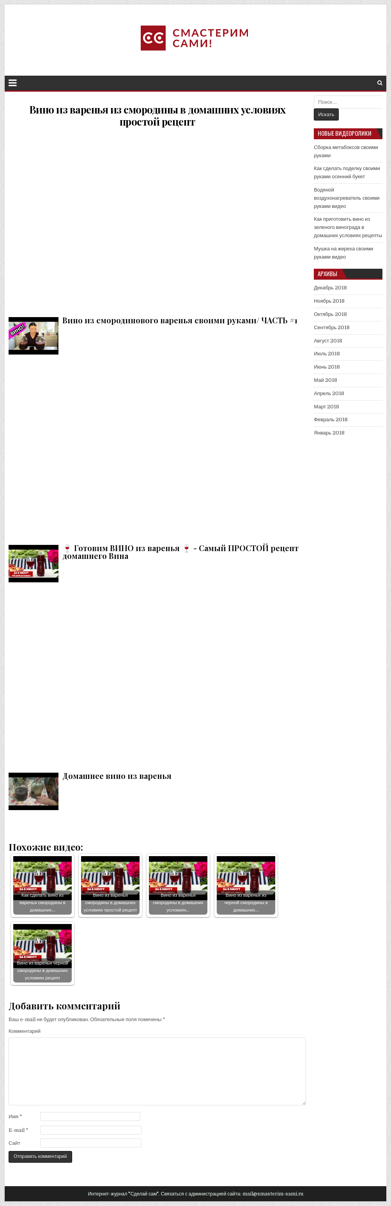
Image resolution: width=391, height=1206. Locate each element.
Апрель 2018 (329, 393)
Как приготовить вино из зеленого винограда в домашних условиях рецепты (348, 227)
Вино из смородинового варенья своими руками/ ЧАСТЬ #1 (157, 220)
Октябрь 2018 (330, 314)
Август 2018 (328, 341)
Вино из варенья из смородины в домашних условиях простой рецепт (157, 115)
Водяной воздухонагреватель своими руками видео (346, 198)
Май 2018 (325, 380)
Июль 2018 (327, 353)
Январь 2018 (329, 433)
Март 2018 (326, 407)
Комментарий (25, 1031)
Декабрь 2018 (330, 288)
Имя (15, 1116)
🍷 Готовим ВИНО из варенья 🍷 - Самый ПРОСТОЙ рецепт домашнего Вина (157, 448)
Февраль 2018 (331, 419)
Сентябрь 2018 (332, 327)
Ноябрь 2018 (329, 301)
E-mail (18, 1130)
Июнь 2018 (327, 367)
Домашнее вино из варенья (157, 675)
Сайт (14, 1143)
